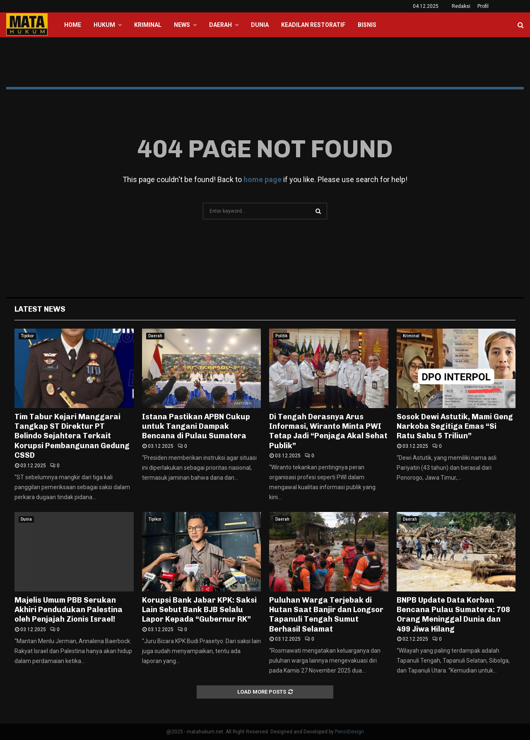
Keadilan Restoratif (313, 25)
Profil (483, 6)
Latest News (39, 309)
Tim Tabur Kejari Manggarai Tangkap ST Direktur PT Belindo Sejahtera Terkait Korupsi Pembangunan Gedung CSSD (72, 436)
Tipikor (27, 336)
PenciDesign (349, 732)
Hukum (104, 25)
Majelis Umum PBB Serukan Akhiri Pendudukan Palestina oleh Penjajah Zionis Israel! (68, 610)
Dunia (260, 25)
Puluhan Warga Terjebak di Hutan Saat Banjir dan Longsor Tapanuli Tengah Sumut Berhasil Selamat (326, 615)
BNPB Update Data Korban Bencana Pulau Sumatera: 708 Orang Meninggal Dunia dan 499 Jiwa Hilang (453, 615)
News (182, 25)
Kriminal (147, 25)
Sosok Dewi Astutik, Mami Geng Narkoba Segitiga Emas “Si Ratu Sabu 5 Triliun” (455, 426)
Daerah (220, 25)
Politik (281, 336)
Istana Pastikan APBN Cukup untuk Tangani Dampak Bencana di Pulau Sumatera (196, 426)
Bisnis (367, 25)
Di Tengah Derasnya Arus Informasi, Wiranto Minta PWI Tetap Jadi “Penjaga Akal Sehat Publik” (328, 431)
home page (262, 179)
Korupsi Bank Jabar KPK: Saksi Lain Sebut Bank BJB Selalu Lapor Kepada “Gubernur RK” (199, 610)
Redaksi (461, 6)
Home (72, 25)
